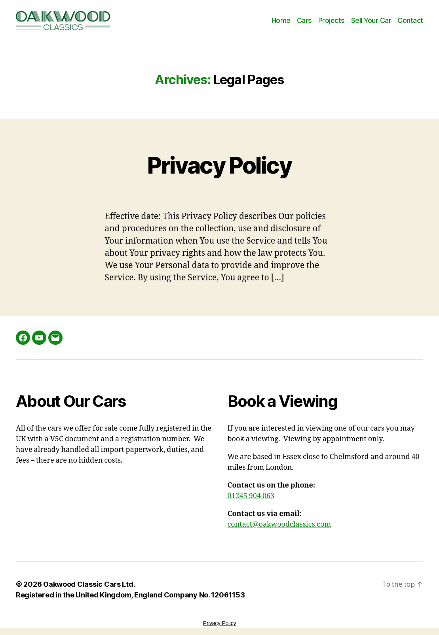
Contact (410, 20)
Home (281, 20)
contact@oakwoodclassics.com (279, 524)
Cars (304, 20)
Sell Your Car (371, 20)
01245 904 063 (251, 496)
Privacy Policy (219, 164)
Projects (331, 20)
